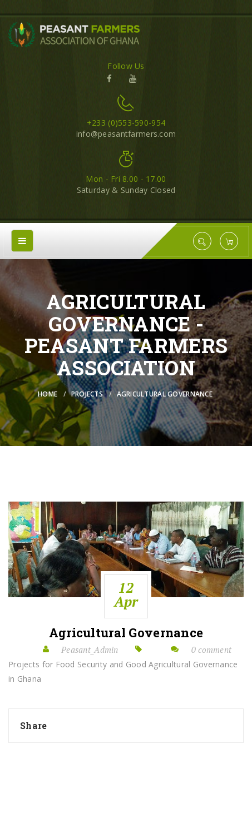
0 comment (211, 649)
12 (126, 594)
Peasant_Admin (89, 649)
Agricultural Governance (126, 633)
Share (33, 725)
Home (47, 394)
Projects (87, 394)
